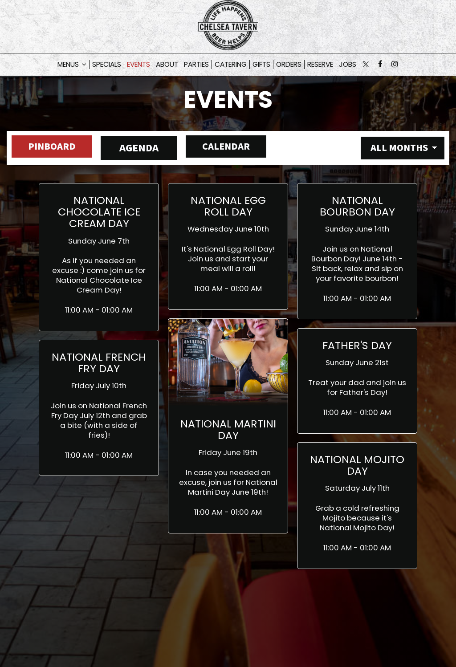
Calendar (230, 148)
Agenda (138, 148)
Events (138, 64)
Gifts (261, 64)
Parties (196, 64)
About (167, 64)
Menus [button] (71, 64)
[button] (99, 257)
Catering (231, 64)
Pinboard (47, 148)
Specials (106, 64)
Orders (288, 64)
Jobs (347, 64)
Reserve (320, 64)
